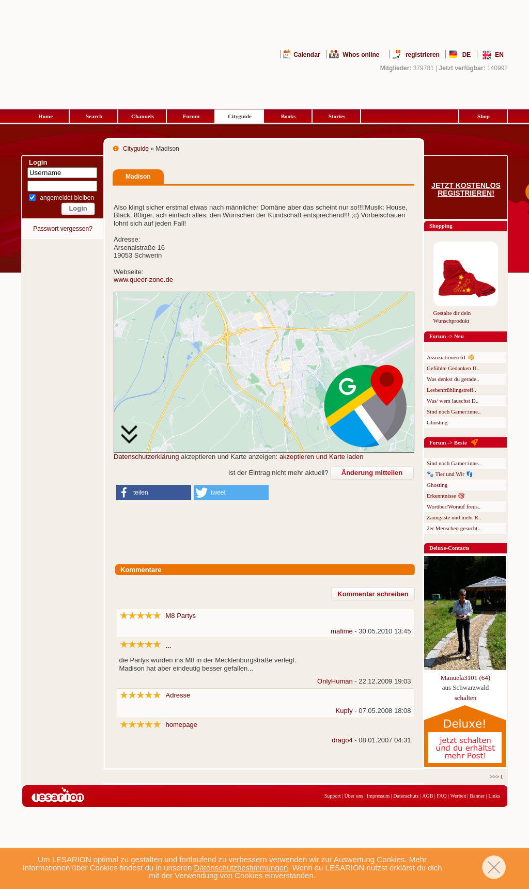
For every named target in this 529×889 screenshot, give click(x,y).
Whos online (361, 54)
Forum (191, 116)
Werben (458, 796)
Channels (142, 116)
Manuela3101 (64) (465, 677)
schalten (466, 698)
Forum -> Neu (446, 336)
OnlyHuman (335, 681)
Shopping (441, 226)
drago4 (342, 740)
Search (94, 116)
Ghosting (437, 422)
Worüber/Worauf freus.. (453, 506)
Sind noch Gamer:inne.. (453, 411)
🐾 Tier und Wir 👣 (450, 474)
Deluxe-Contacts (449, 548)
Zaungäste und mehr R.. (454, 517)
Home (45, 116)
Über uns (353, 796)
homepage (181, 724)
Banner (477, 796)
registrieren (423, 54)
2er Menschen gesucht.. (453, 528)
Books (288, 116)
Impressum (378, 796)
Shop (483, 116)
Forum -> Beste (448, 442)
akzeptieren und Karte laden (321, 457)
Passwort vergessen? (62, 228)
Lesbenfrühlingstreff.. (451, 390)
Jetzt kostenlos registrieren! (466, 189)
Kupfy (343, 711)
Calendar (306, 54)
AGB (427, 796)
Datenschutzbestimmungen (241, 867)
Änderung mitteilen (371, 473)
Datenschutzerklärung (146, 457)
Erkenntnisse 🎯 (446, 496)
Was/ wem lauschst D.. (452, 401)
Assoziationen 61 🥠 (451, 357)
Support (332, 796)
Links (494, 796)
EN (499, 54)
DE (466, 54)
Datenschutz (405, 796)
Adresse (178, 695)
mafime (342, 631)
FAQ (441, 796)
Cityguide (240, 116)
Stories (337, 116)
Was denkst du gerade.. (453, 379)
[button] (153, 492)
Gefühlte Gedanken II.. (453, 368)
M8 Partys (181, 616)
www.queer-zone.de (143, 279)
